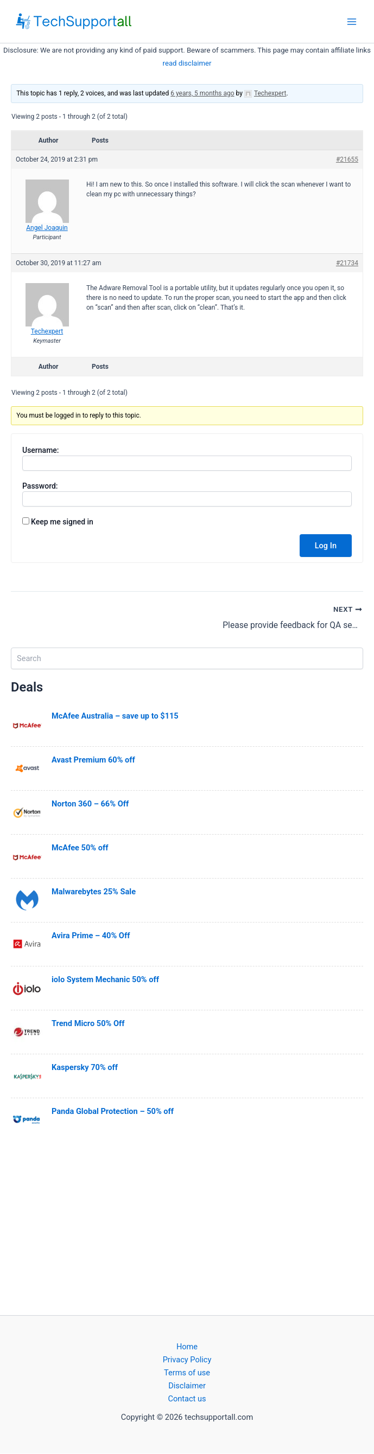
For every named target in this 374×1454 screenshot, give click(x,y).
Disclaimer (187, 1386)
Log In (326, 545)
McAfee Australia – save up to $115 (115, 716)
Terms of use (187, 1373)
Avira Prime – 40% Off (91, 935)
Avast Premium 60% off (93, 760)
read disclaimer (187, 63)
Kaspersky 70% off (85, 1067)
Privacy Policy (187, 1360)
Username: (40, 450)
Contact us (187, 1399)
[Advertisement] (187, 1227)
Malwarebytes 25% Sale (94, 891)
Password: (40, 486)
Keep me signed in (62, 521)
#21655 (347, 159)
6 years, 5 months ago (202, 93)
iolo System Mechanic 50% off (105, 979)
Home (187, 1346)
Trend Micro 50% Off (88, 1023)
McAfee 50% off (80, 848)
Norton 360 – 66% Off (90, 804)
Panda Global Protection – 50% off (113, 1111)
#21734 (347, 263)
